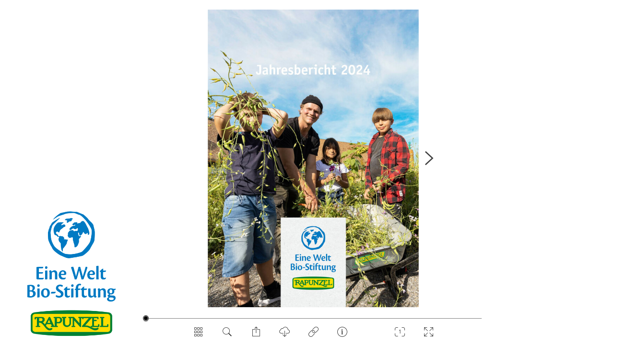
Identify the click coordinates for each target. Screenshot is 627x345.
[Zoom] (400, 335)
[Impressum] (342, 335)
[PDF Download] (285, 335)
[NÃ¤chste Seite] (429, 158)
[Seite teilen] (256, 335)
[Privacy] (313, 335)
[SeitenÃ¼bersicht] (198, 335)
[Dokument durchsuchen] (227, 335)
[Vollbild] (428, 335)
